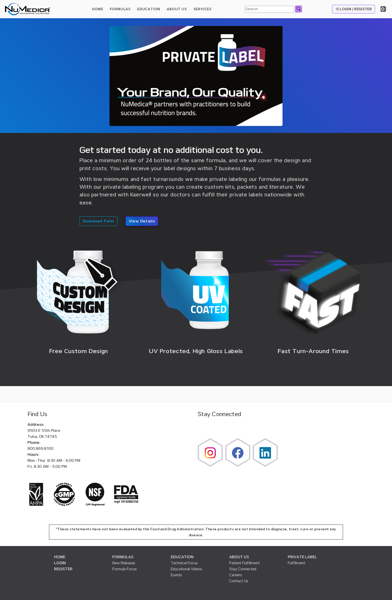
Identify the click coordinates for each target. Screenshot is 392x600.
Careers (235, 575)
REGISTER (63, 569)
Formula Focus (124, 569)
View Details (142, 221)
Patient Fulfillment (244, 563)
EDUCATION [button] (148, 9)
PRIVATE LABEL (302, 557)
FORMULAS (120, 9)
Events (176, 575)
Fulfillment (296, 563)
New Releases (123, 563)
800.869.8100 (41, 448)
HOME (97, 9)
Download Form (98, 221)
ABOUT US (239, 557)
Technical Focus (184, 563)
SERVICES (203, 9)
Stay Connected (242, 569)
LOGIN (60, 563)
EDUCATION (182, 557)
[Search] (269, 9)
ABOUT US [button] (177, 9)
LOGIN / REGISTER (353, 9)
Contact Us (238, 581)
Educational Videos (186, 569)
